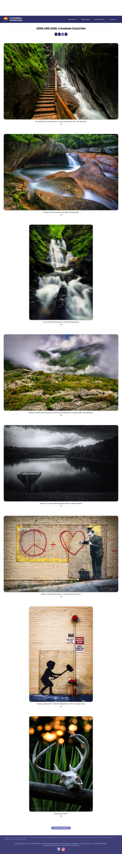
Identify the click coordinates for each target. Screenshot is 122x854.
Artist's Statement (36, 843)
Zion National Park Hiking (98, 843)
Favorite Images (85, 843)
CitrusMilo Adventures (52, 837)
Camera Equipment (65, 843)
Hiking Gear (75, 843)
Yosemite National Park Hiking (70, 845)
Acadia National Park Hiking (51, 845)
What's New (46, 843)
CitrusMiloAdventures (16, 19)
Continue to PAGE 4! (61, 828)
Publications (55, 843)
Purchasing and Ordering (22, 843)
